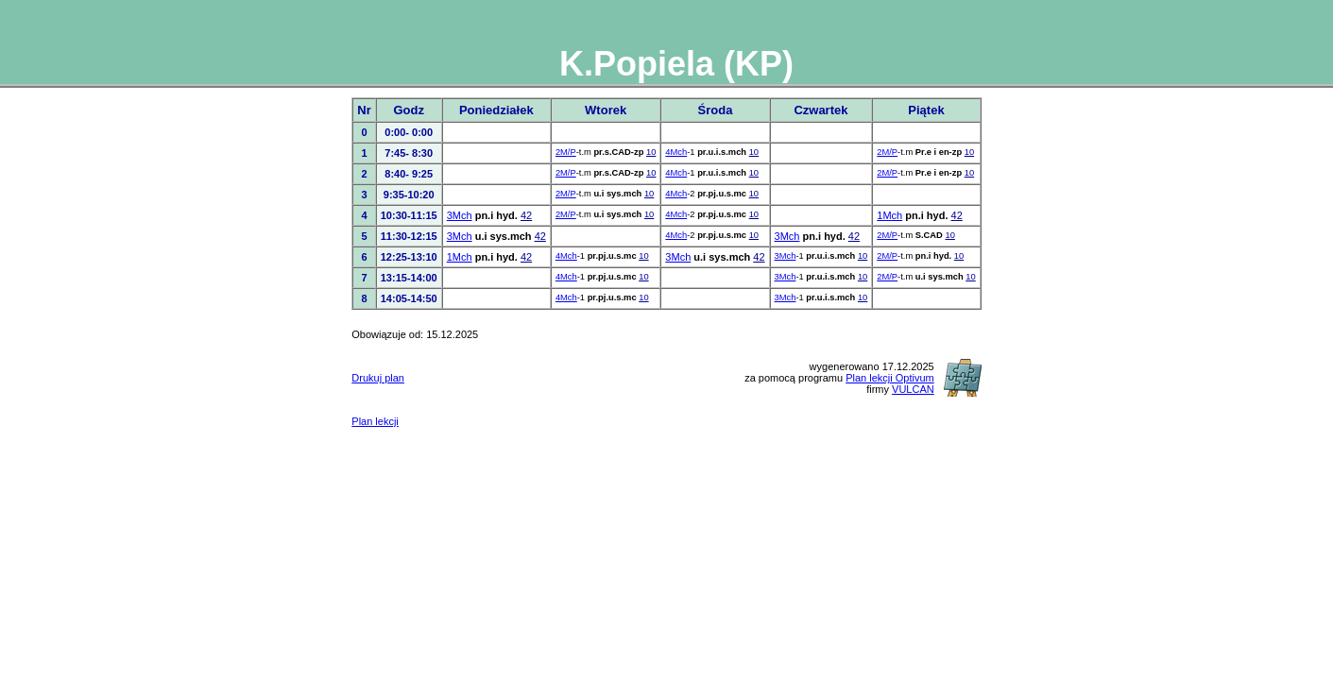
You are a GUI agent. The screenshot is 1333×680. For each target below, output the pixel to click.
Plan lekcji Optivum (890, 377)
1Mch (889, 215)
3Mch (459, 215)
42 (526, 215)
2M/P (565, 152)
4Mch (676, 152)
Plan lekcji (375, 421)
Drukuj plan (377, 377)
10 (651, 152)
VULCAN (913, 389)
